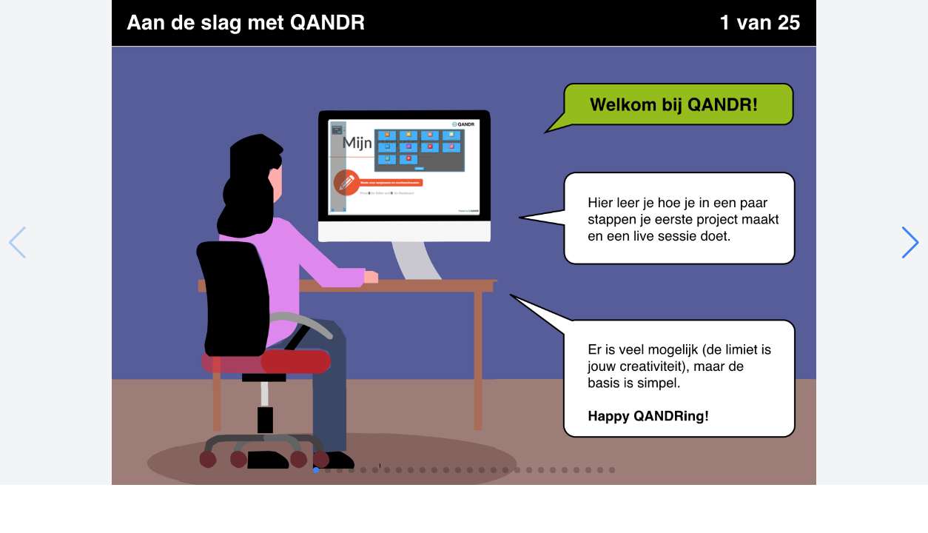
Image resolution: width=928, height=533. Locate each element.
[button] (911, 243)
